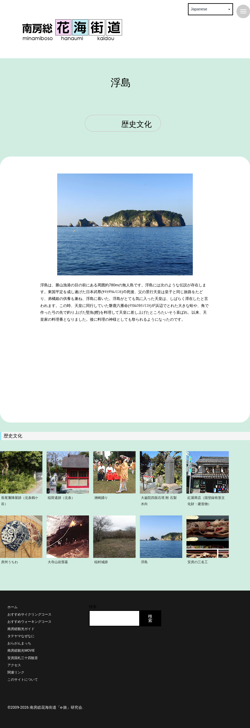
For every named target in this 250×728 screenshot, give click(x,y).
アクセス (14, 665)
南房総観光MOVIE (21, 650)
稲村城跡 (101, 562)
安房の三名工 (198, 562)
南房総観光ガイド (21, 629)
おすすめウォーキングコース (29, 622)
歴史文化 (136, 124)
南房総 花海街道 (72, 29)
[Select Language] (210, 9)
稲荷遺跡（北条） (61, 498)
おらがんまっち (19, 643)
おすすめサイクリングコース (29, 614)
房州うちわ (9, 562)
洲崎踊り (101, 498)
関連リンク (15, 672)
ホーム (12, 607)
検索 (93, 606)
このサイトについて (22, 680)
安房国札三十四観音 (22, 658)
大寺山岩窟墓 (58, 562)
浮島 (144, 562)
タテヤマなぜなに (21, 636)
